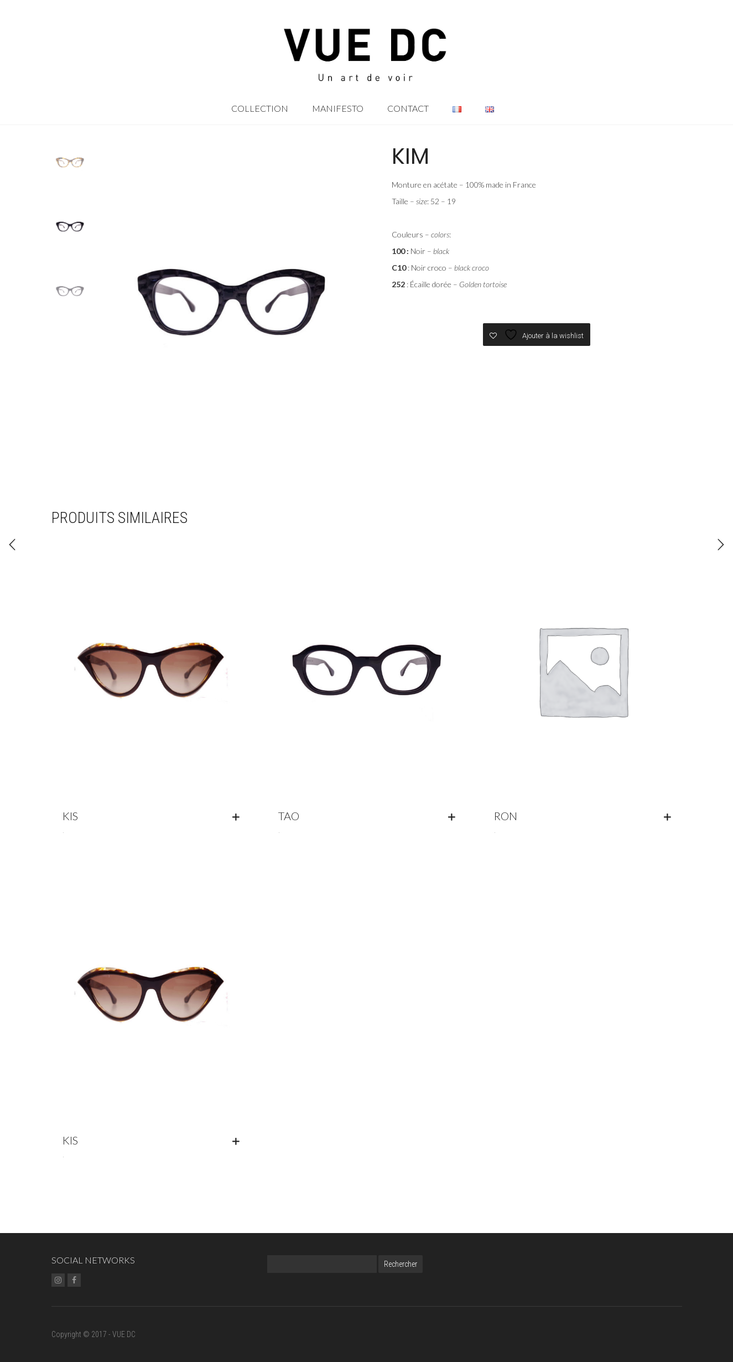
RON (505, 815)
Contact (408, 108)
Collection (259, 108)
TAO (288, 815)
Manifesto (337, 108)
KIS (70, 815)
